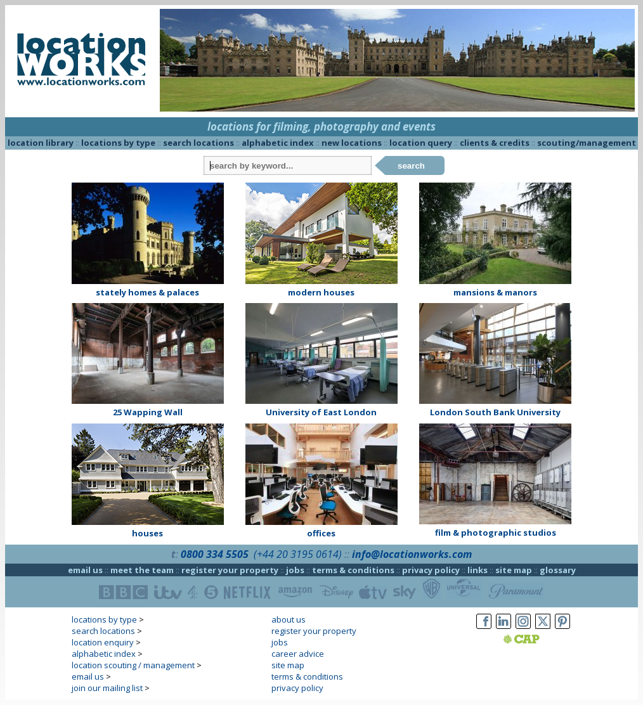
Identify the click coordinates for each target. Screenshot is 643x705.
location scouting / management (133, 665)
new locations (352, 142)
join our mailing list (107, 688)
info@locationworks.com (412, 554)
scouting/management (586, 142)
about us (288, 619)
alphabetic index (278, 142)
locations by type (118, 142)
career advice (297, 653)
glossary (558, 570)
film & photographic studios (495, 532)
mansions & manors (495, 292)
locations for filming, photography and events (321, 126)
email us (85, 570)
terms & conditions (353, 570)
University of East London (321, 412)
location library (41, 142)
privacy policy (431, 570)
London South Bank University (495, 412)
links (477, 570)
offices (321, 533)
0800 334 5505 (215, 554)
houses (147, 533)
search (411, 166)
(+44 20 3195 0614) (298, 554)
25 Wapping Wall (148, 412)
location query (420, 142)
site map (513, 570)
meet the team (142, 570)
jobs (295, 570)
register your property (229, 570)
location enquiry (103, 642)
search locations (198, 142)
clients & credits (494, 142)
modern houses (321, 292)
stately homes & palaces (147, 292)
